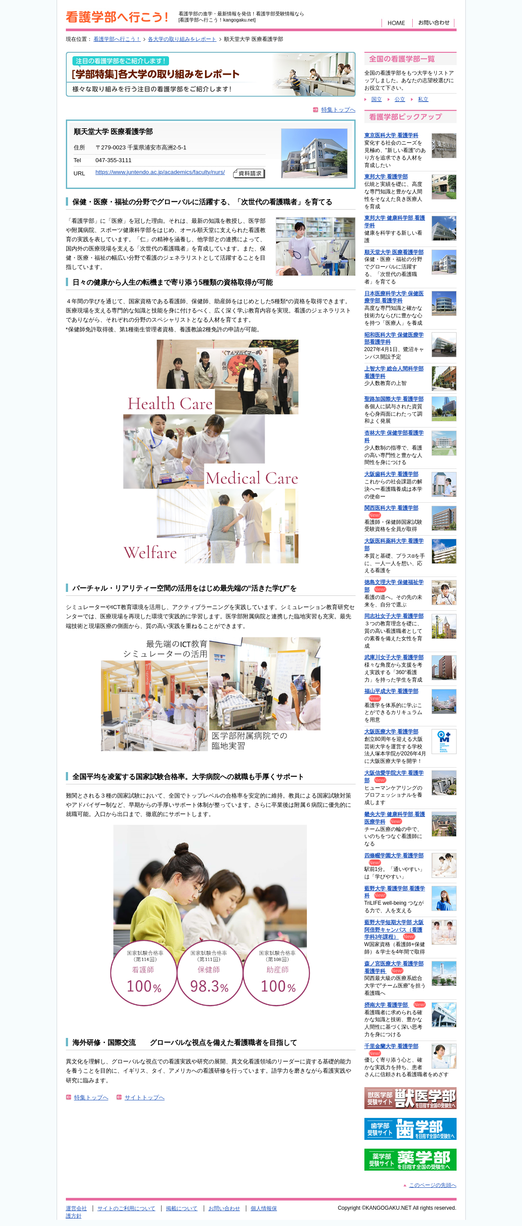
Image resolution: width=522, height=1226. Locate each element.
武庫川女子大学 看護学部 (394, 657)
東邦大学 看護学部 (386, 177)
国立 (376, 99)
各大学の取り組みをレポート (182, 39)
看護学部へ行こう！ (117, 39)
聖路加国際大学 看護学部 (394, 399)
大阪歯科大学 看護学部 (391, 474)
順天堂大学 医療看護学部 (394, 252)
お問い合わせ (224, 1208)
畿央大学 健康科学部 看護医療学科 (394, 818)
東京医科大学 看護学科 (391, 135)
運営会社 (76, 1208)
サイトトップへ (145, 1097)
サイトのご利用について (126, 1208)
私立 (423, 99)
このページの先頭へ (433, 1185)
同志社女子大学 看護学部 (394, 616)
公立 (400, 99)
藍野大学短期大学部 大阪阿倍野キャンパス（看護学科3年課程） (394, 929)
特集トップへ (338, 109)
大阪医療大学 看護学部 (391, 732)
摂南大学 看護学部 (387, 1005)
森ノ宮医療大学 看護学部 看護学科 (394, 967)
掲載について (182, 1208)
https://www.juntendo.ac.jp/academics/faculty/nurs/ (160, 172)
